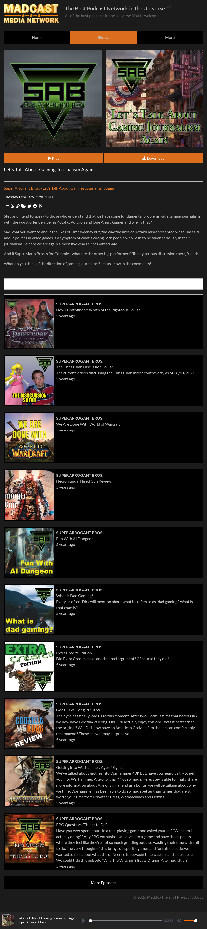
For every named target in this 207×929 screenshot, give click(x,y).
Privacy (183, 897)
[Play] (84, 921)
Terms (169, 897)
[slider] (125, 920)
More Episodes (103, 882)
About (197, 897)
